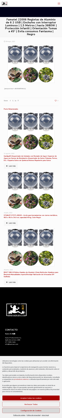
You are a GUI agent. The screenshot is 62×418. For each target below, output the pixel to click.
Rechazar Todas (31, 404)
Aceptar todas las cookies (31, 398)
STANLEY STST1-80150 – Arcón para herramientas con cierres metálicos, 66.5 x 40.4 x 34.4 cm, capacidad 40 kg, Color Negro (30, 216)
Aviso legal (45, 415)
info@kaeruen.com (11, 344)
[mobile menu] (59, 3)
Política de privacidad (34, 415)
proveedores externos (21, 379)
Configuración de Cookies (31, 410)
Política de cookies (19, 415)
